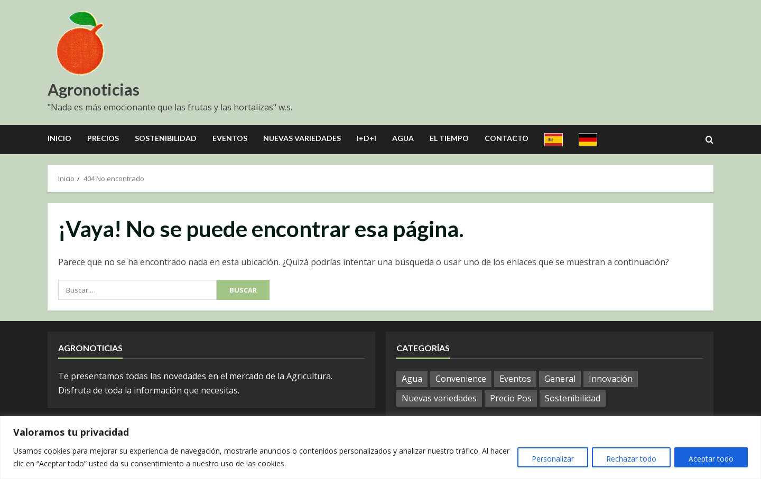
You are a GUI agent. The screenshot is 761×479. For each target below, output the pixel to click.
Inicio (59, 138)
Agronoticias (94, 89)
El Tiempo (449, 138)
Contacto (506, 138)
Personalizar (546, 459)
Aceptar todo (710, 459)
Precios (103, 138)
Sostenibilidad (166, 138)
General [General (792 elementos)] (560, 378)
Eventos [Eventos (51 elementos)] (515, 378)
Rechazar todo (627, 459)
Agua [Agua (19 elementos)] (412, 378)
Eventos (229, 138)
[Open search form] (709, 140)
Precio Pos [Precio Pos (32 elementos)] (511, 398)
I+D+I (366, 138)
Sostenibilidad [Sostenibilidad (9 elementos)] (572, 398)
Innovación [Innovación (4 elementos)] (611, 378)
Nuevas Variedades (302, 138)
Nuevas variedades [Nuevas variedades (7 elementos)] (439, 398)
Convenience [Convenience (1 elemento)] (460, 378)
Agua (403, 138)
